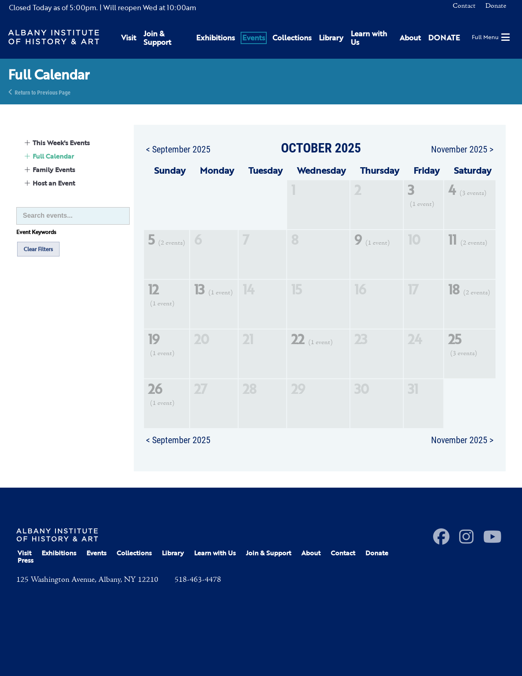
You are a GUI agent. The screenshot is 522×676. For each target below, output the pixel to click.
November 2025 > (462, 149)
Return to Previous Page (43, 91)
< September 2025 (178, 149)
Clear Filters (38, 249)
